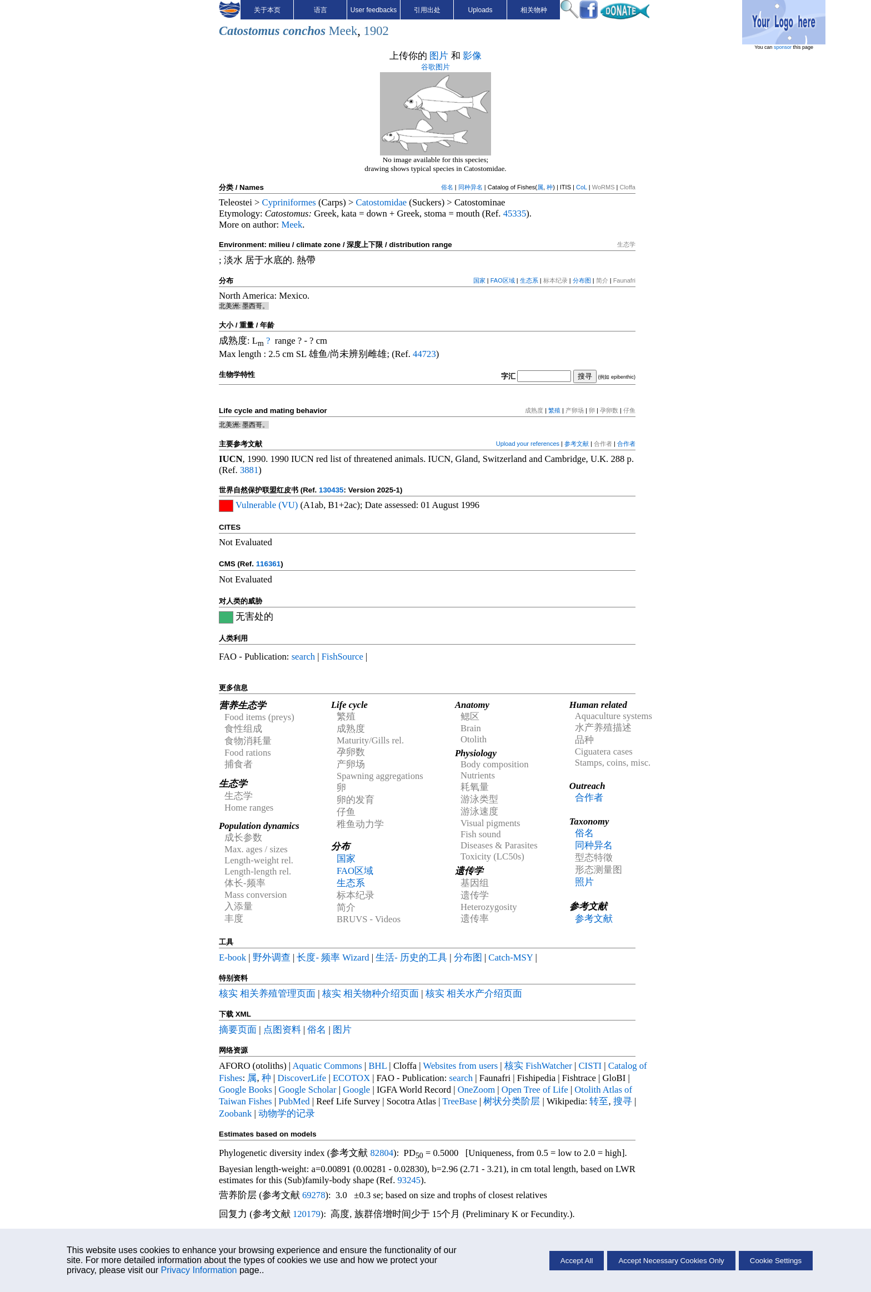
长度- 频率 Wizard (333, 957)
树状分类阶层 (511, 1101)
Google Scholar (307, 1089)
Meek (343, 31)
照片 (584, 882)
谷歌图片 (435, 67)
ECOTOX (351, 1078)
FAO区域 (502, 280)
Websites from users (460, 1065)
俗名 (447, 187)
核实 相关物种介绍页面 (370, 993)
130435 (331, 490)
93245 (409, 1180)
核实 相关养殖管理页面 (267, 993)
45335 (515, 213)
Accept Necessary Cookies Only (671, 1260)
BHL (378, 1065)
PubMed (293, 1101)
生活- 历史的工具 (411, 957)
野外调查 (272, 957)
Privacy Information (199, 1270)
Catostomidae (381, 202)
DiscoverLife (301, 1078)
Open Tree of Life (535, 1089)
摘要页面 (238, 1029)
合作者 (626, 443)
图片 (438, 56)
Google (356, 1089)
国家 (479, 280)
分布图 (582, 280)
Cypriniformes (289, 202)
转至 (598, 1101)
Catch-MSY (510, 957)
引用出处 (427, 10)
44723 (424, 354)
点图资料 (282, 1029)
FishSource (342, 656)
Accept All (576, 1260)
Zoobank (235, 1113)
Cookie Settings (776, 1260)
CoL (581, 187)
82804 (381, 1153)
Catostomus (249, 31)
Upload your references (527, 443)
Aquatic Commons (327, 1065)
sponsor (783, 47)
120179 (307, 1214)
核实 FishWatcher (538, 1065)
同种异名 (470, 187)
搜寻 (622, 1101)
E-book (232, 957)
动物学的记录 (286, 1113)
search (304, 656)
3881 (249, 470)
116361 (268, 564)
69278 (314, 1195)
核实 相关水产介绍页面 (474, 993)
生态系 (529, 280)
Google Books (245, 1089)
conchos (304, 31)
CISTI (590, 1065)
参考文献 (576, 443)
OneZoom (476, 1089)
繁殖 (554, 410)
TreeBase (459, 1101)
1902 (376, 31)
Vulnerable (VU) (267, 505)
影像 (472, 56)
